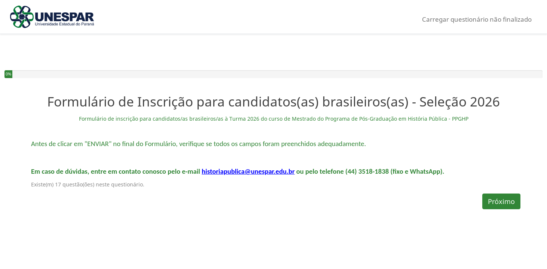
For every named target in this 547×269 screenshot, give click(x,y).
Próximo (501, 201)
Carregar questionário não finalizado (477, 19)
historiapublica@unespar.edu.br (248, 171)
